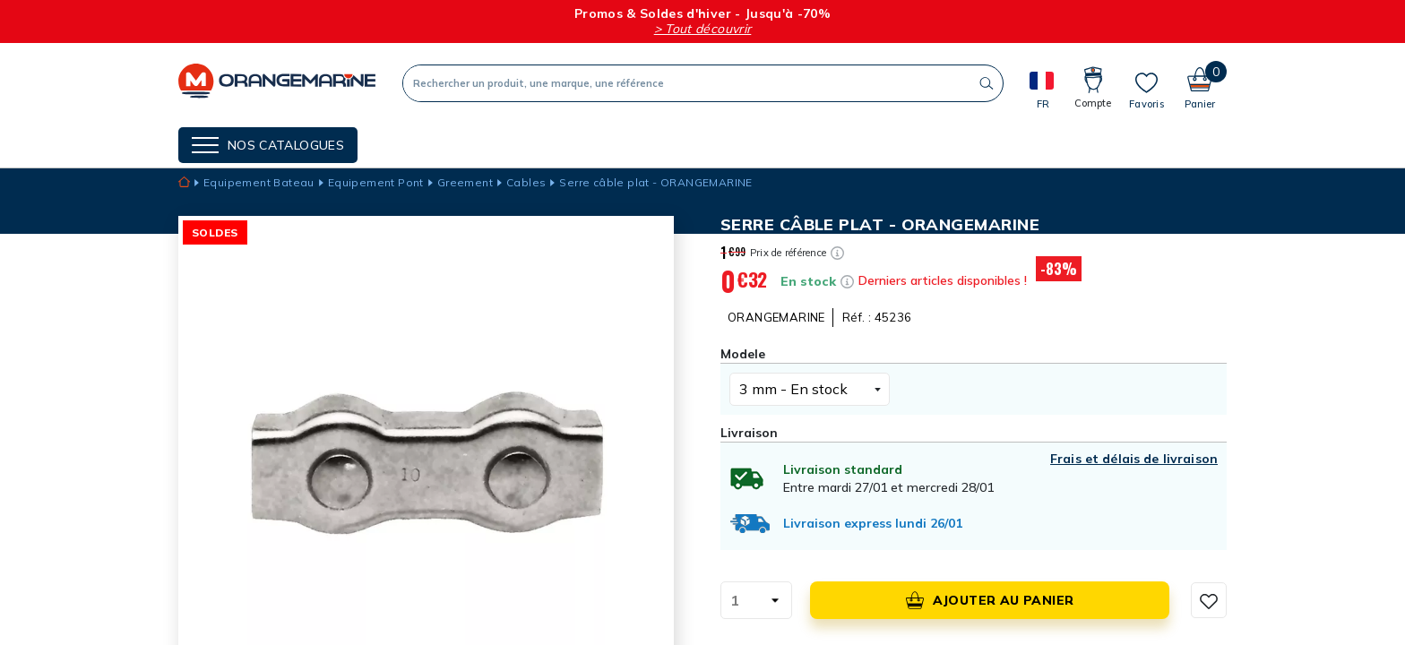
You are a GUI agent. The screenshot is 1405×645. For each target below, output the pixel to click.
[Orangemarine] (276, 83)
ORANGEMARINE (776, 317)
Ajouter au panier (990, 600)
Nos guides (531, 143)
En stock (808, 281)
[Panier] (1200, 83)
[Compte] (1092, 83)
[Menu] (268, 145)
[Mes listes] (1146, 90)
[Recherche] (686, 83)
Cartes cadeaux (643, 143)
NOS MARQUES (430, 143)
